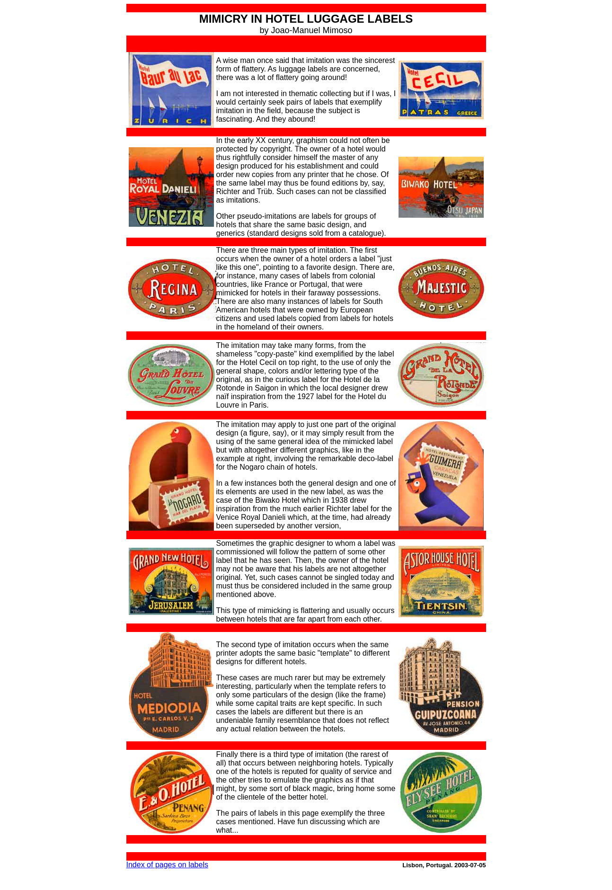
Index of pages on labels (167, 865)
